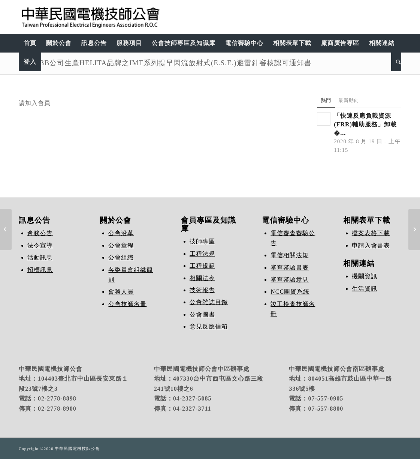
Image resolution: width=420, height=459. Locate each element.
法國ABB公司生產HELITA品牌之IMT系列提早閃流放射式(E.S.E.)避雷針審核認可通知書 (165, 63)
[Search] (396, 61)
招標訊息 (40, 270)
